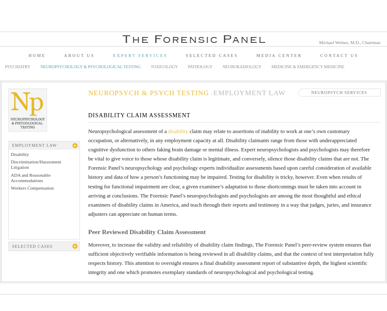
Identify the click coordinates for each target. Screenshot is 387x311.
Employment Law (249, 93)
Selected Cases (212, 55)
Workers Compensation (32, 187)
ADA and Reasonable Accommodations (30, 178)
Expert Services (140, 55)
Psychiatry (17, 66)
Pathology (200, 66)
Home (37, 55)
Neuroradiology (242, 66)
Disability (20, 154)
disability (178, 131)
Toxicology (164, 66)
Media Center (279, 55)
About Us (79, 55)
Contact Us (339, 55)
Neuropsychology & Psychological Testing (90, 66)
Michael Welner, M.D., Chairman (349, 42)
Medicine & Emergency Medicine (308, 66)
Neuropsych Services (339, 92)
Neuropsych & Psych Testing (148, 93)
